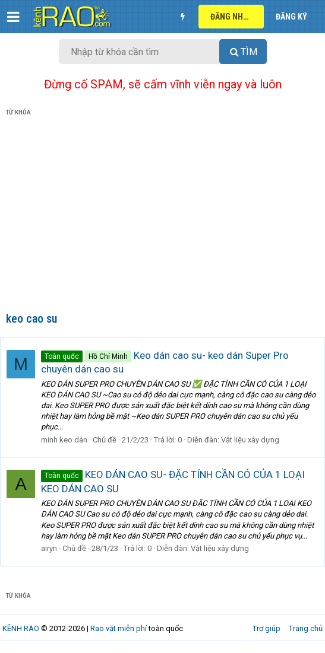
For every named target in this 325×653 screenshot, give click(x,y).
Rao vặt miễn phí (118, 628)
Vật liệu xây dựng (250, 439)
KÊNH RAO (20, 628)
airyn (49, 548)
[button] (13, 17)
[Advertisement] (162, 216)
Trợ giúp (266, 628)
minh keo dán (64, 439)
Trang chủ (306, 628)
